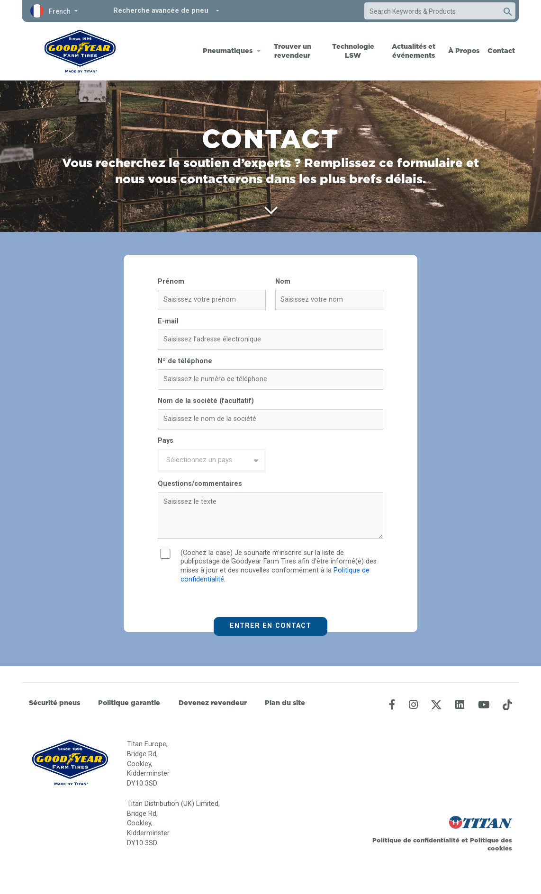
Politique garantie (129, 702)
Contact (501, 50)
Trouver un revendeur (292, 51)
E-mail (168, 321)
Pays (165, 441)
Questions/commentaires (200, 484)
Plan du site (285, 702)
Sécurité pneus (54, 702)
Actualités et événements (413, 51)
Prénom (171, 281)
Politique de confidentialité (416, 840)
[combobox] (430, 11)
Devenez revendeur (213, 702)
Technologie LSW (353, 51)
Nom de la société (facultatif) (206, 401)
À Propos (463, 50)
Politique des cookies (491, 844)
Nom (282, 281)
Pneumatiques (227, 50)
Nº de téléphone (185, 361)
